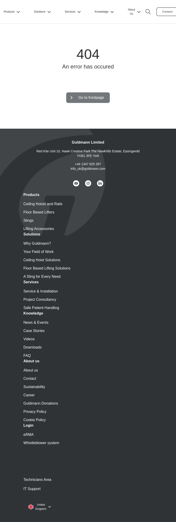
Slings (29, 220)
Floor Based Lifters (39, 212)
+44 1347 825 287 (88, 164)
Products (12, 12)
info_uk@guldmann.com (88, 168)
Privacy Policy (35, 412)
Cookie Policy (35, 420)
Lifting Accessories (39, 229)
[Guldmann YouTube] (76, 183)
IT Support (32, 489)
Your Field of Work (39, 252)
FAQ (27, 355)
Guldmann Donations (41, 403)
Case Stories (34, 331)
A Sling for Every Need (42, 276)
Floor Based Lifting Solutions (47, 268)
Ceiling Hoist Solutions (42, 260)
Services (73, 12)
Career (29, 395)
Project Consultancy (40, 299)
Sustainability (34, 387)
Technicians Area (37, 480)
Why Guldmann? (37, 243)
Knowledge (105, 12)
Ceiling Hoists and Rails (43, 204)
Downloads (33, 347)
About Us (134, 11)
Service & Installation (41, 291)
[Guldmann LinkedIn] (100, 183)
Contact (30, 378)
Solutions (43, 12)
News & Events (36, 322)
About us (31, 370)
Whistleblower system (41, 443)
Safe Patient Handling (41, 308)
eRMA (29, 435)
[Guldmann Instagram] (88, 183)
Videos (29, 339)
